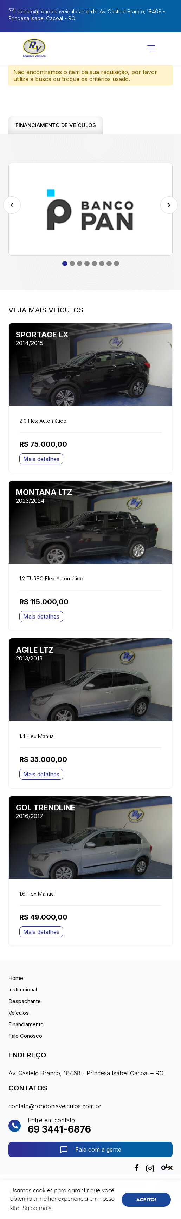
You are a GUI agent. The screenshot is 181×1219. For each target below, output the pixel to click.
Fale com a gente (90, 1149)
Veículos (18, 1012)
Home (15, 978)
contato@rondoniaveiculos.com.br (53, 11)
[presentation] (12, 205)
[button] (65, 263)
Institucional (22, 989)
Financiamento (26, 1024)
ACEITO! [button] (146, 1199)
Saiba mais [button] (37, 1208)
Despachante (24, 1001)
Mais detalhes (41, 458)
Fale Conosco (25, 1036)
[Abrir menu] (151, 48)
